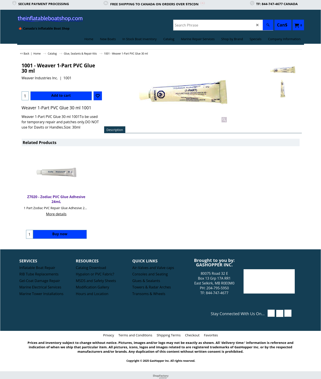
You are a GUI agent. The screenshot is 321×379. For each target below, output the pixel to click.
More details (56, 214)
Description (115, 130)
